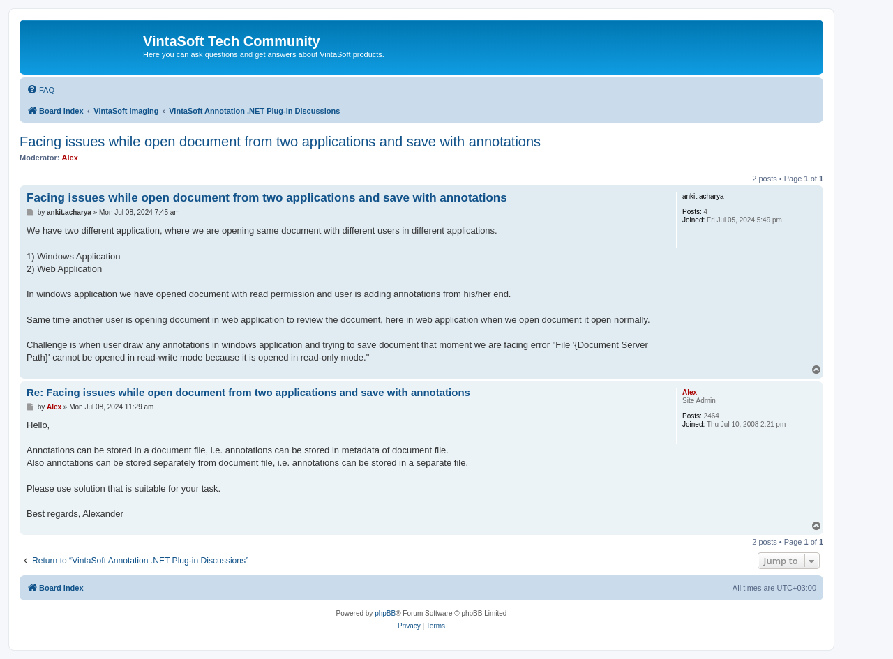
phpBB (385, 613)
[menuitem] (40, 90)
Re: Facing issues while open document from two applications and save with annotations (248, 392)
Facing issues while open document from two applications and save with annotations (280, 141)
